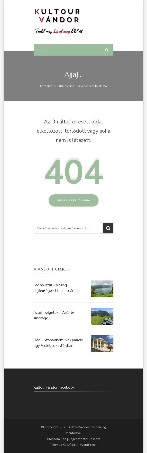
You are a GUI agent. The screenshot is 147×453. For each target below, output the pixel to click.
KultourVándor (78, 427)
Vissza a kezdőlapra (73, 200)
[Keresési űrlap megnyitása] (106, 50)
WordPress (88, 445)
